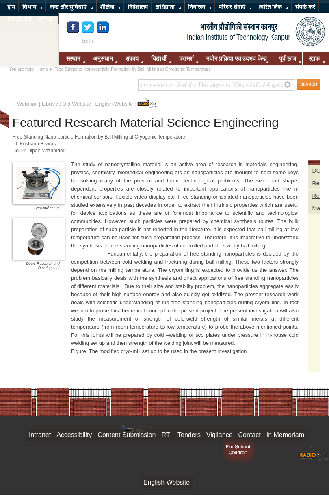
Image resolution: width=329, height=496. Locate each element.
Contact (249, 434)
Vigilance (219, 434)
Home (42, 69)
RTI (167, 434)
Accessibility (74, 434)
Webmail (27, 104)
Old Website (76, 104)
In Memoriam (285, 434)
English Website (114, 104)
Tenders (189, 434)
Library (50, 104)
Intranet (40, 434)
